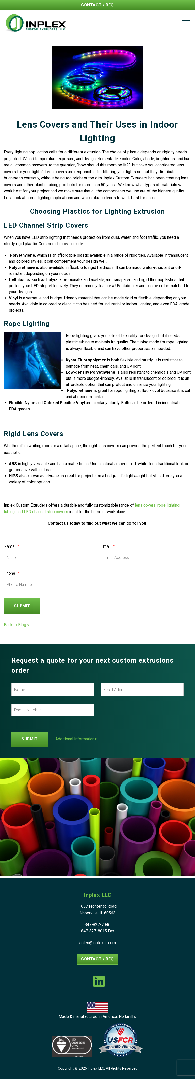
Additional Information (76, 739)
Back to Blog (16, 625)
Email (108, 546)
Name (11, 546)
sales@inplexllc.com (97, 942)
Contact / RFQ (97, 5)
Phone (12, 573)
